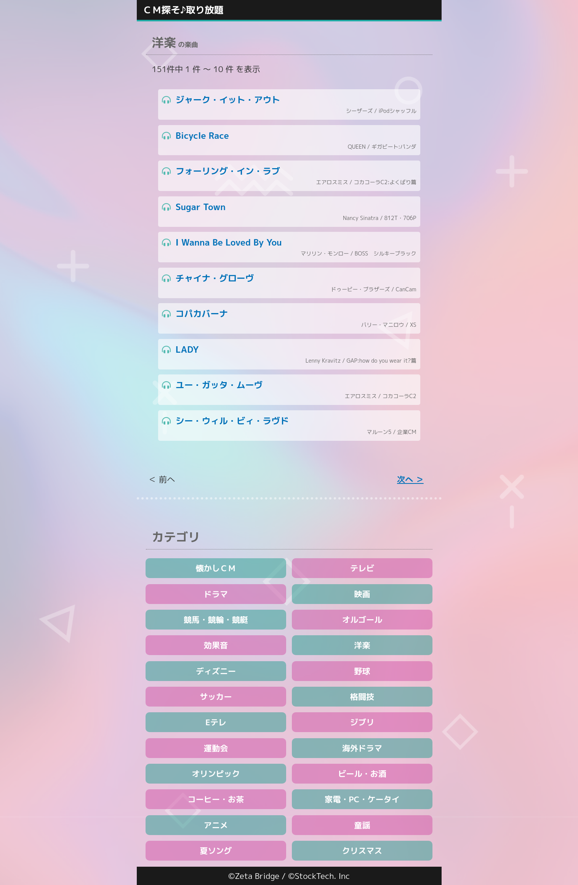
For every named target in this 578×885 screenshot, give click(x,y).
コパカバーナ (289, 318)
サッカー (216, 696)
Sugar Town (289, 212)
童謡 (362, 825)
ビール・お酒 (362, 773)
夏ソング (216, 850)
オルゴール (362, 619)
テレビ (362, 568)
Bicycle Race (289, 140)
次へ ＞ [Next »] (410, 479)
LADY (289, 354)
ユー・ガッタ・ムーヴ (289, 390)
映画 (362, 594)
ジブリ (362, 722)
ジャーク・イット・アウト (289, 104)
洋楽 (362, 645)
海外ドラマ (362, 748)
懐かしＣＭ (216, 568)
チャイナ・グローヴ (289, 283)
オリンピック (216, 773)
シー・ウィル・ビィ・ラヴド (289, 425)
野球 (362, 671)
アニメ (216, 825)
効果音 (216, 645)
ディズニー (216, 671)
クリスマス (362, 850)
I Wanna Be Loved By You (289, 247)
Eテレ (215, 722)
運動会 (216, 748)
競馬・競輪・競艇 (216, 619)
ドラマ (216, 594)
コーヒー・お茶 (216, 799)
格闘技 (362, 696)
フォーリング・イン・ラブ (289, 176)
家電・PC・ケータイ (362, 799)
